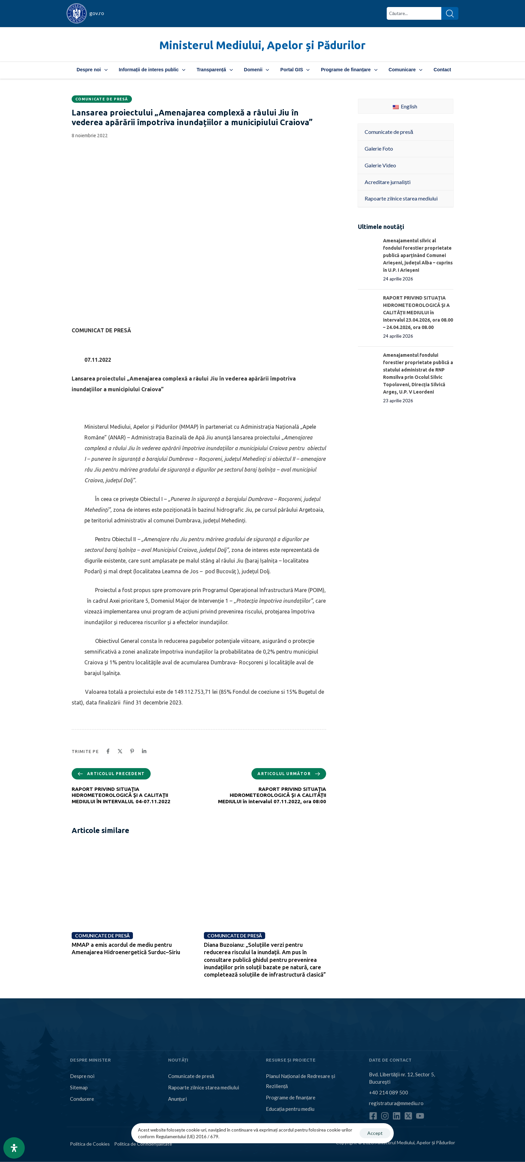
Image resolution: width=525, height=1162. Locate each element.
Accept (375, 1133)
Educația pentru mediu (290, 1109)
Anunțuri (177, 1099)
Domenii (256, 69)
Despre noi (92, 69)
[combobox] (414, 13)
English (405, 106)
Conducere (82, 1099)
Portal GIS (294, 69)
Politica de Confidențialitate (143, 1144)
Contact (442, 69)
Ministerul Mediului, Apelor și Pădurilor (262, 45)
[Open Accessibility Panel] (14, 1148)
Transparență (214, 69)
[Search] (449, 13)
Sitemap (79, 1087)
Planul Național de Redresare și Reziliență (300, 1081)
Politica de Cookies (90, 1144)
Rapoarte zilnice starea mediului (203, 1087)
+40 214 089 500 (388, 1092)
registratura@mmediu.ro (396, 1103)
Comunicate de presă (101, 99)
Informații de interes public (152, 69)
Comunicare (405, 69)
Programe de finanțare (349, 69)
